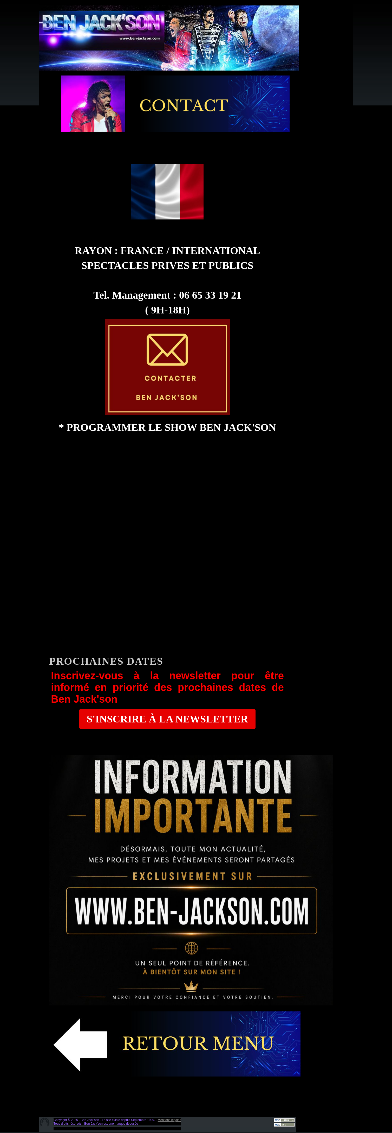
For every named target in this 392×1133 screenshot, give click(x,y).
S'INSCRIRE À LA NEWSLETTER (167, 719)
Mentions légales (169, 1120)
